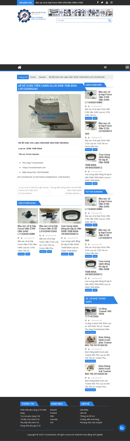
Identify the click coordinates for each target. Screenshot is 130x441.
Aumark (21, 254)
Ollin (27, 254)
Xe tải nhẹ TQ (90, 332)
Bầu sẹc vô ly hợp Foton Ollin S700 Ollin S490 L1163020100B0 (63, 2)
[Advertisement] (65, 44)
